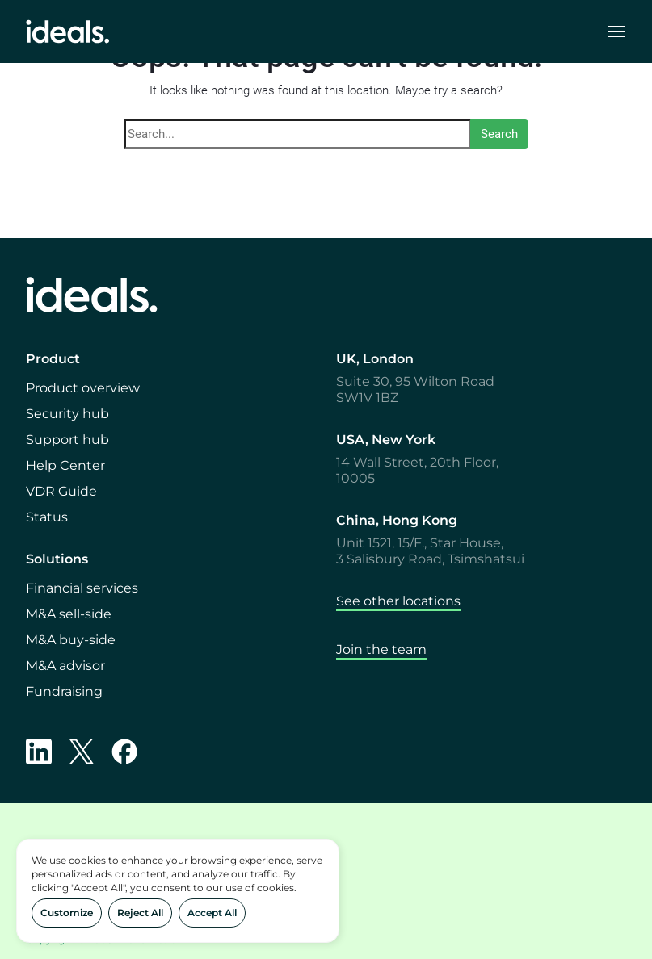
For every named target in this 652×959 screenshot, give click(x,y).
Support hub (67, 439)
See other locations (398, 601)
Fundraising (64, 691)
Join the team (381, 649)
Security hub (67, 413)
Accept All (212, 913)
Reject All (140, 913)
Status (47, 517)
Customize (66, 913)
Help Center (65, 465)
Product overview (83, 388)
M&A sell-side (68, 614)
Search (499, 134)
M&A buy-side (71, 639)
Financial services (82, 588)
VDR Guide (61, 491)
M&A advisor (65, 665)
